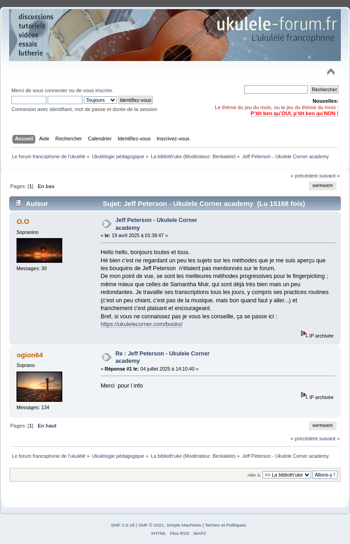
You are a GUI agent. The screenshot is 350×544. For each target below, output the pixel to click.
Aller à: (254, 474)
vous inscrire (97, 90)
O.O (22, 221)
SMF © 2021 (151, 524)
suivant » (329, 175)
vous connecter (50, 90)
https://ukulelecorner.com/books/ (142, 324)
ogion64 (29, 355)
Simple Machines (183, 524)
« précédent (303, 175)
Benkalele (223, 156)
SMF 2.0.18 (123, 524)
